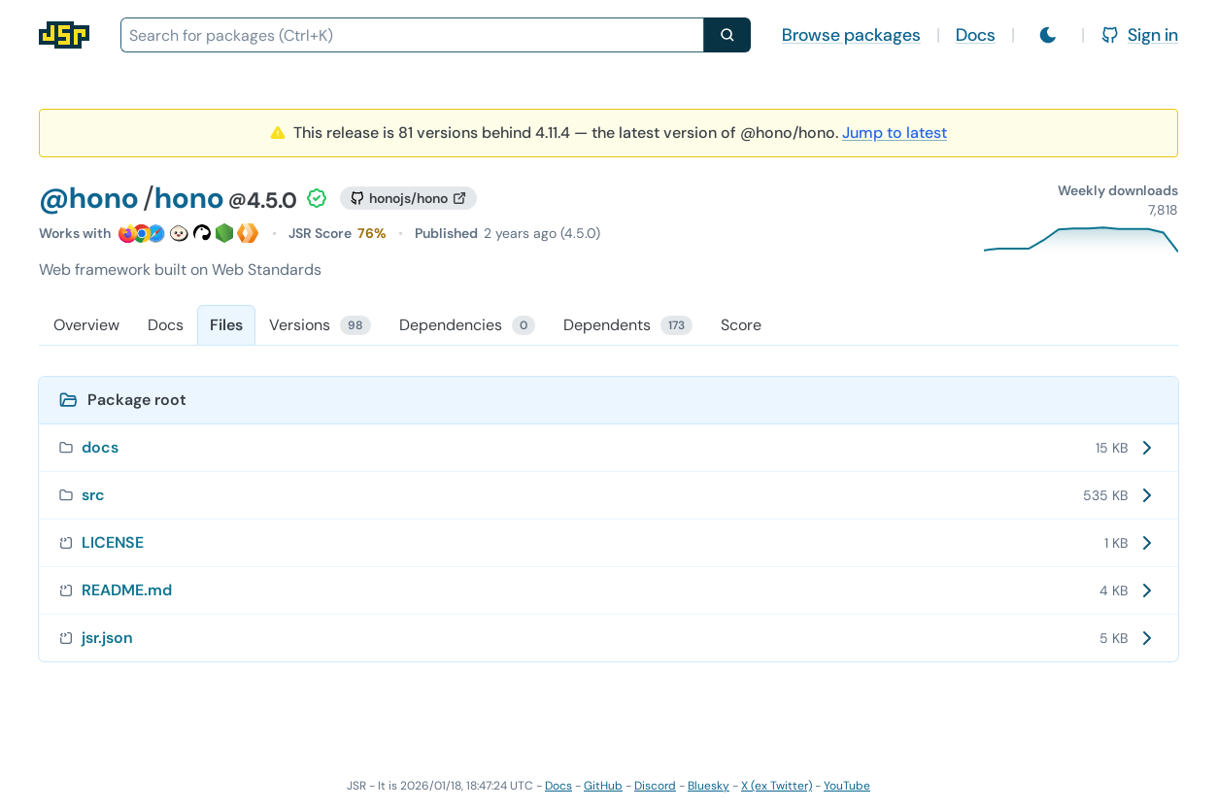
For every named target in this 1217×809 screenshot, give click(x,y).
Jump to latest (894, 132)
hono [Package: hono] (189, 198)
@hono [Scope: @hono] (89, 198)
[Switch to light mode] (1048, 34)
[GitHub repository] (408, 198)
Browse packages (851, 35)
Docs (976, 35)
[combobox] (412, 34)
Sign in (1139, 35)
